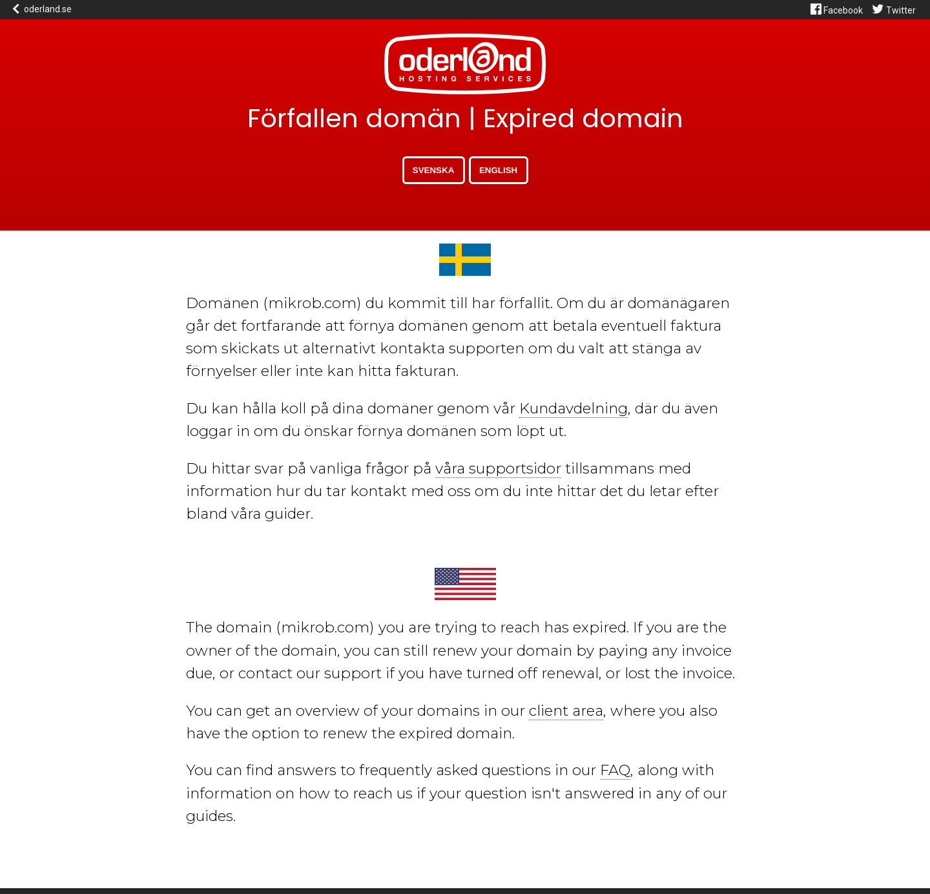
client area (566, 711)
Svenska (433, 170)
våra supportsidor (498, 468)
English (498, 170)
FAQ (615, 770)
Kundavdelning (573, 408)
